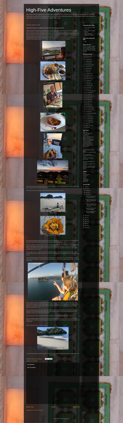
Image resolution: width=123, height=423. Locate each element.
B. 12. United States (88, 109)
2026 (86, 186)
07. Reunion (87, 66)
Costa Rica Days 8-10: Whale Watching (91, 209)
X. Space (86, 123)
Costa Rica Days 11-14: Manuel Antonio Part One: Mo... (91, 205)
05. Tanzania (87, 63)
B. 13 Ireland (87, 111)
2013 (86, 227)
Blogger (67, 418)
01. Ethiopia (87, 56)
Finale (84, 173)
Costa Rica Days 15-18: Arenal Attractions (91, 197)
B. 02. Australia (87, 92)
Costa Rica (86, 29)
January (88, 194)
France (84, 176)
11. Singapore (87, 73)
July (87, 192)
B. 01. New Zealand (88, 90)
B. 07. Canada (87, 101)
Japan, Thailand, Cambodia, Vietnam (88, 34)
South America (86, 174)
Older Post (76, 407)
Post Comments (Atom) (37, 410)
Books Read (86, 138)
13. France (86, 77)
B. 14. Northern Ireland (89, 113)
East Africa (85, 181)
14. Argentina (87, 78)
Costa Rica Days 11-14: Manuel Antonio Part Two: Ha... (91, 200)
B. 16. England (87, 116)
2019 (86, 217)
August (87, 190)
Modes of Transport (87, 139)
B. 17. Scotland (87, 118)
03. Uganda (87, 59)
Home (53, 407)
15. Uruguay (87, 80)
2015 (86, 223)
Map (85, 41)
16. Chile (86, 82)
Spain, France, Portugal (89, 27)
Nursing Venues (86, 154)
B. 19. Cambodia (88, 121)
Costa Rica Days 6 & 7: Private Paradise (91, 212)
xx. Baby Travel (87, 125)
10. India (86, 71)
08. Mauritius (87, 68)
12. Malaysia (87, 75)
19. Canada (87, 87)
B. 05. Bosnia (87, 97)
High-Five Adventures (48, 10)
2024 (86, 188)
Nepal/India (85, 179)
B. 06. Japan (87, 99)
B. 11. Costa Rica (34, 361)
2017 (86, 221)
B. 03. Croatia (87, 94)
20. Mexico (86, 89)
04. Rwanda (87, 61)
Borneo (84, 178)
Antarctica (85, 175)
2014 (86, 225)
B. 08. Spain (87, 102)
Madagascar (86, 180)
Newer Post (30, 407)
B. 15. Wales (87, 115)
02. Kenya (86, 57)
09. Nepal (86, 70)
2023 (86, 215)
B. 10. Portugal (87, 106)
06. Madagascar (88, 64)
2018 (86, 219)
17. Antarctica (87, 83)
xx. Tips (86, 127)
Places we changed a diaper (89, 152)
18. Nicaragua (87, 85)
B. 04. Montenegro (88, 96)
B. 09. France (87, 104)
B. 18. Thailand (87, 120)
